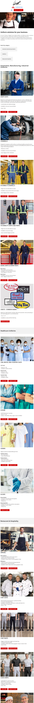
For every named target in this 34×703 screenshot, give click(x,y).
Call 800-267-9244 (18, 7)
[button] (11, 10)
